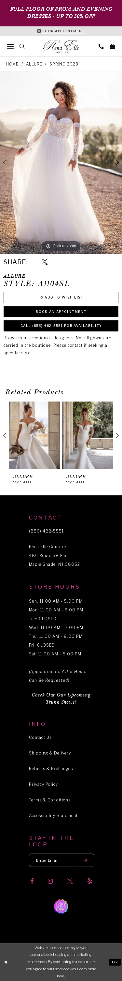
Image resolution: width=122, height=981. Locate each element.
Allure (34, 64)
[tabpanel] (61, 162)
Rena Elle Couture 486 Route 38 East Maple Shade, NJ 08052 (54, 555)
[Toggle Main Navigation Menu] (10, 45)
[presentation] (34, 435)
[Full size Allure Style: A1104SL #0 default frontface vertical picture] (61, 162)
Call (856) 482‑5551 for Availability (61, 326)
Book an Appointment (61, 312)
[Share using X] (44, 262)
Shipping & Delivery (50, 753)
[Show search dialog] (22, 46)
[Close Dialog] (5, 962)
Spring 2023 (63, 64)
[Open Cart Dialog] (112, 46)
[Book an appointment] (61, 31)
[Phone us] (101, 46)
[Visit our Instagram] (50, 881)
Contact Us (40, 737)
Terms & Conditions (50, 800)
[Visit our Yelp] (89, 881)
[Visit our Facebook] (32, 881)
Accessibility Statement (53, 815)
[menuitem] (10, 45)
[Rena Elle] (61, 46)
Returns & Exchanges (51, 768)
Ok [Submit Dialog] (115, 961)
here (60, 976)
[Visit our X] (70, 881)
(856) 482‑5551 (46, 531)
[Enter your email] (61, 860)
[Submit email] (85, 860)
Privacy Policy (43, 784)
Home (12, 64)
